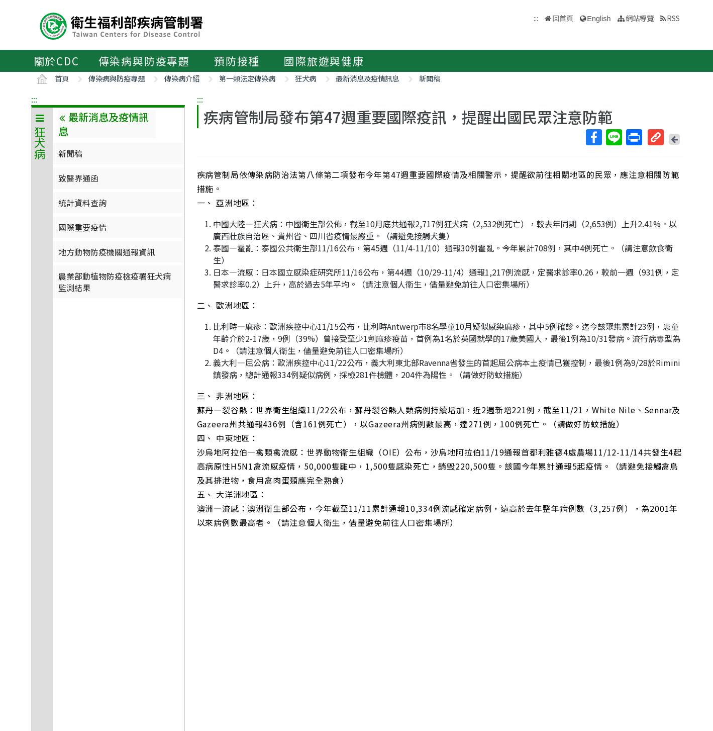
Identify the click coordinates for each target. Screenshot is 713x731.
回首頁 (562, 18)
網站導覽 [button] (640, 18)
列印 (633, 137)
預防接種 (237, 60)
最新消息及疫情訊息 (367, 78)
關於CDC (56, 60)
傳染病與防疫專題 (144, 60)
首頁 (62, 78)
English (598, 19)
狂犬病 (305, 78)
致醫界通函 (78, 178)
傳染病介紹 (181, 78)
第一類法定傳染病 (247, 78)
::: (34, 99)
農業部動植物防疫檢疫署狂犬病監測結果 (114, 281)
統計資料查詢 (82, 203)
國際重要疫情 (82, 227)
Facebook (593, 137)
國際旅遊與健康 (324, 60)
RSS (673, 18)
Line (613, 137)
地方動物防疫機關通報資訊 (106, 252)
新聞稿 (429, 78)
